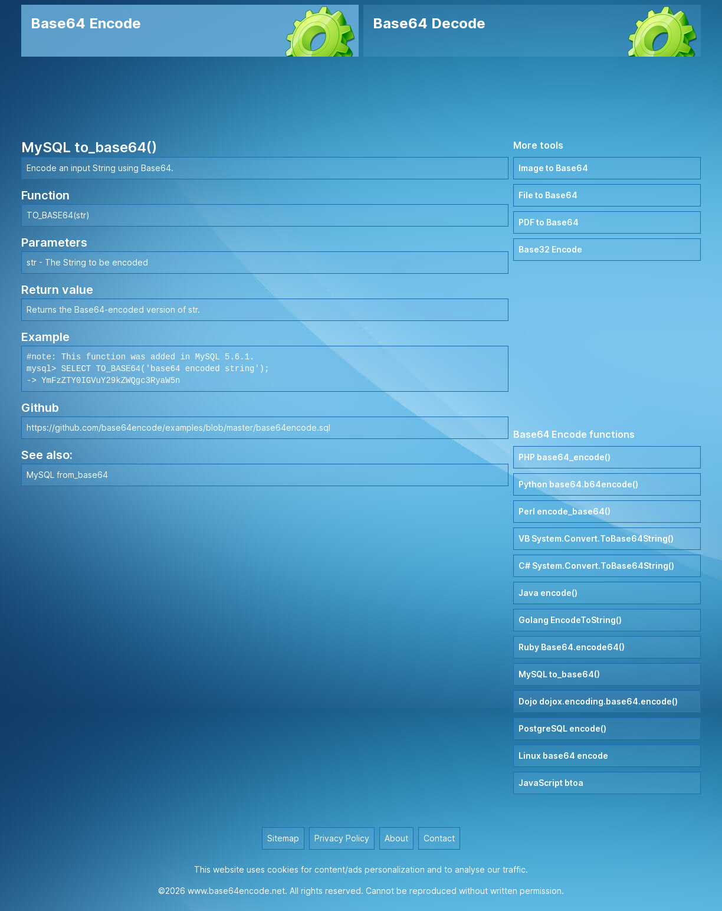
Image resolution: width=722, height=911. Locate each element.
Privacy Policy (341, 838)
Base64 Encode (86, 23)
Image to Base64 (553, 168)
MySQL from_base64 (67, 475)
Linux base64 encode (563, 756)
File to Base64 (547, 195)
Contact (439, 838)
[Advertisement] (361, 97)
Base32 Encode (550, 249)
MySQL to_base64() (559, 674)
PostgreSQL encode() (562, 728)
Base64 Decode (429, 23)
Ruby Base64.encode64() (571, 647)
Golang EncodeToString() (570, 620)
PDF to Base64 (548, 222)
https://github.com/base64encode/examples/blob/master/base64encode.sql (178, 427)
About (396, 838)
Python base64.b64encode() (578, 484)
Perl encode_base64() (564, 511)
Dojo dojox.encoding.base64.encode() (598, 701)
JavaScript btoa (550, 783)
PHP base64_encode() (564, 457)
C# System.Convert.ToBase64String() (596, 566)
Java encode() (547, 593)
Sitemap (283, 838)
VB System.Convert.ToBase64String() (596, 538)
